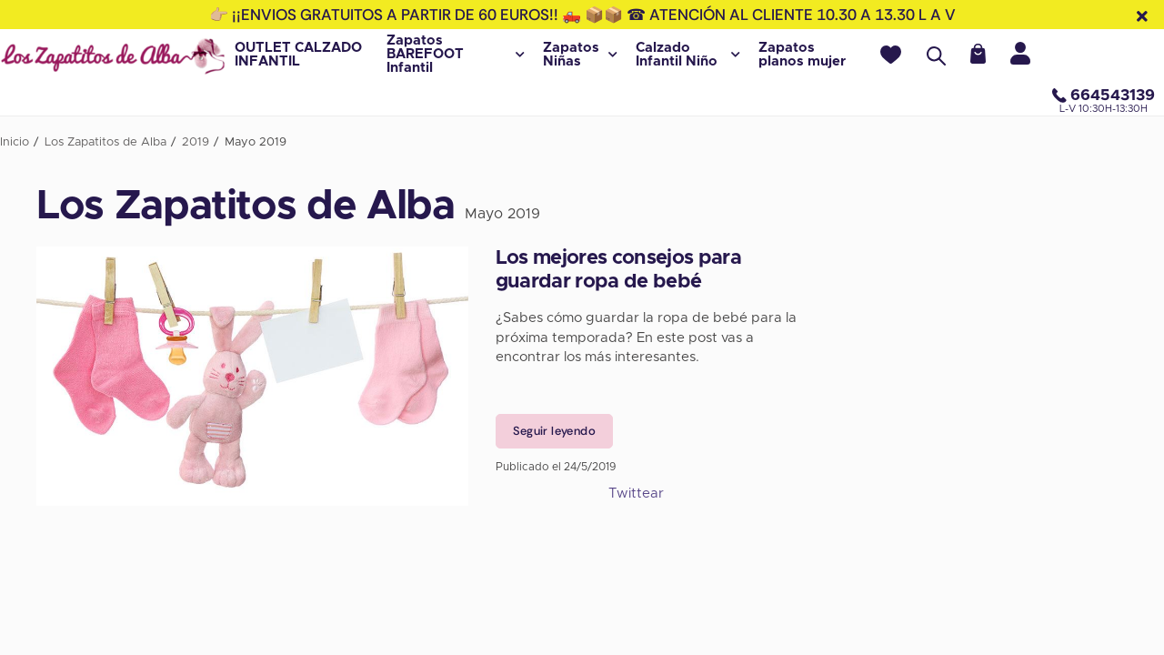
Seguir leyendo (554, 430)
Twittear (636, 493)
